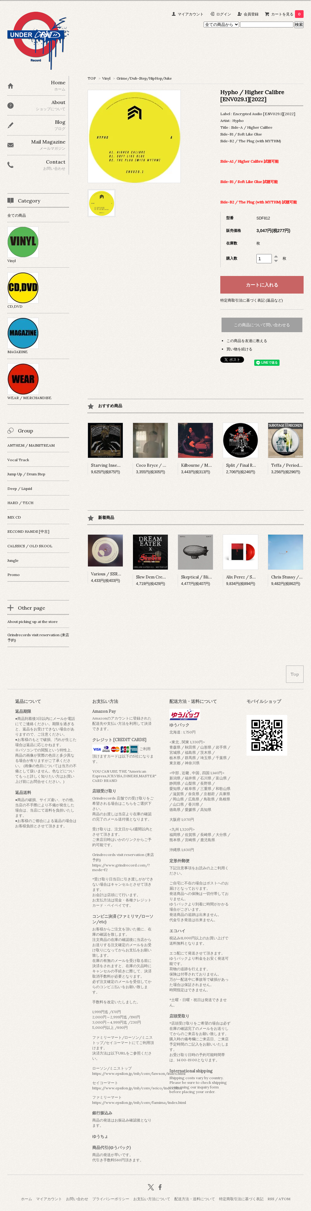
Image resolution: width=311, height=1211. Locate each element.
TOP (92, 78)
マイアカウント (191, 14)
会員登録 (251, 14)
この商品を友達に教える (246, 340)
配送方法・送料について (194, 1198)
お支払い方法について (151, 1198)
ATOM (284, 1198)
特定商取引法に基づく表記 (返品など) (251, 300)
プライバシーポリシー (110, 1198)
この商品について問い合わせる (262, 325)
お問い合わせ (77, 1198)
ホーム (26, 1198)
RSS (270, 1198)
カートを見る (287, 14)
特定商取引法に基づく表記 (241, 1198)
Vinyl (106, 78)
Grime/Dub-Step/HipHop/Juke (144, 78)
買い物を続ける (239, 349)
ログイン (223, 14)
